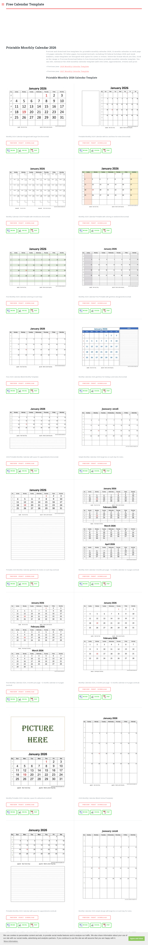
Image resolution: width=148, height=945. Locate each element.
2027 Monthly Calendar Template (74, 71)
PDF (35, 150)
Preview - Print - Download (22, 143)
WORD (13, 150)
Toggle (4, 4)
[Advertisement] (74, 26)
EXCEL (24, 150)
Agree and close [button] (136, 938)
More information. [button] (11, 941)
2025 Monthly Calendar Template (74, 66)
